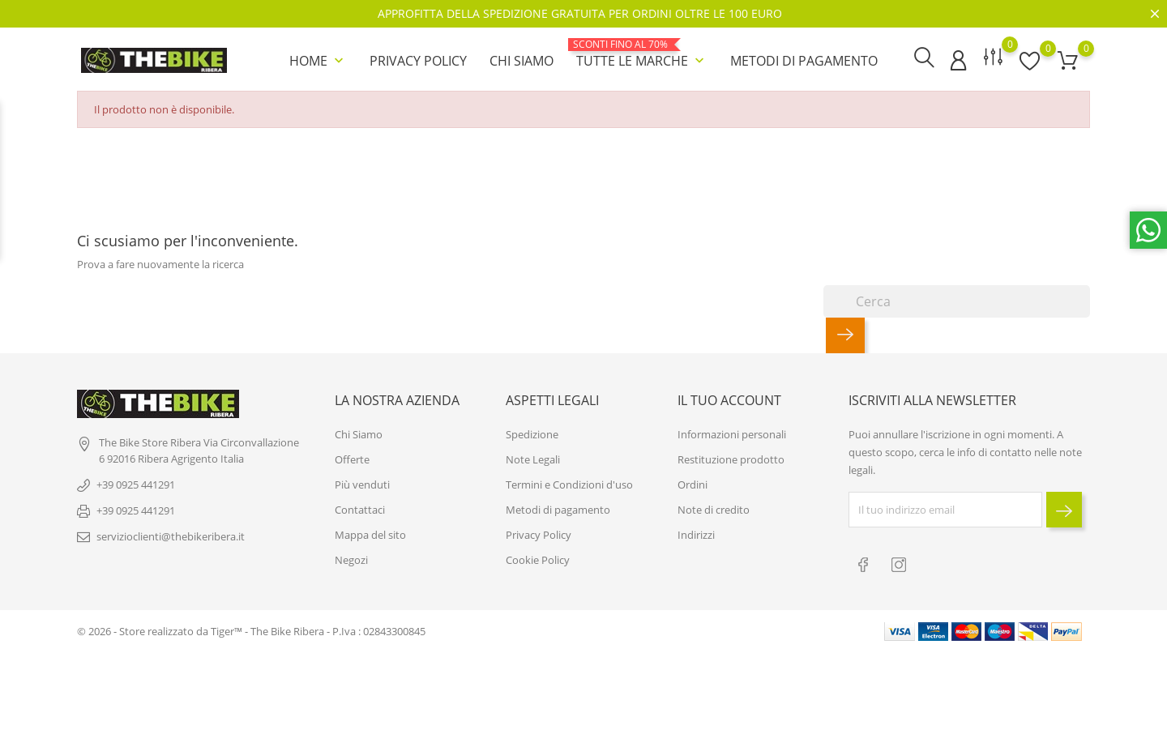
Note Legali (533, 458)
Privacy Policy (418, 60)
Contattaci (360, 509)
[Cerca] (956, 300)
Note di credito (714, 509)
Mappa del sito (370, 534)
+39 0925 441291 (135, 483)
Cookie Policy (538, 559)
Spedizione (532, 433)
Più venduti (362, 483)
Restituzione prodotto (731, 458)
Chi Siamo (521, 60)
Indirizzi (696, 534)
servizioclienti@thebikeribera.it (170, 535)
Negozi (351, 559)
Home (318, 60)
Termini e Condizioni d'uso (569, 483)
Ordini (692, 483)
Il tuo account (729, 399)
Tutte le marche (641, 53)
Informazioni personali (732, 433)
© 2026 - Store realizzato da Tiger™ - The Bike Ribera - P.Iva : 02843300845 (251, 628)
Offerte (352, 458)
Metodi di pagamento (804, 60)
